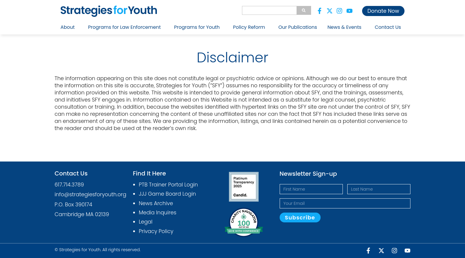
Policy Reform (250, 27)
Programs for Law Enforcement (126, 27)
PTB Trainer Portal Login (168, 184)
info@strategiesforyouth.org (90, 194)
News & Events (345, 27)
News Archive (156, 203)
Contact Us (388, 27)
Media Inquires (157, 212)
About (69, 27)
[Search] (304, 10)
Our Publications (297, 27)
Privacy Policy (156, 231)
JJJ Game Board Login (167, 193)
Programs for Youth (198, 27)
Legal (145, 221)
